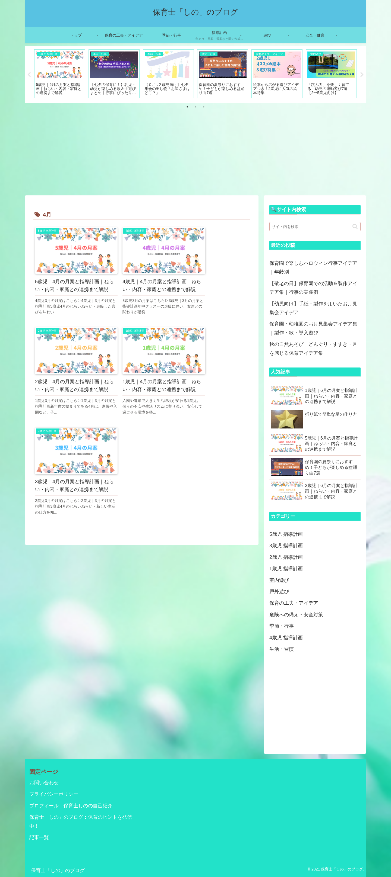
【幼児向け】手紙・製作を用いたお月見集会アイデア (313, 308)
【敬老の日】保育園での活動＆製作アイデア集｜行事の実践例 (313, 288)
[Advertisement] (195, 149)
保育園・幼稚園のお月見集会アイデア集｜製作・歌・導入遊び (313, 328)
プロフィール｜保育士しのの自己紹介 (70, 805)
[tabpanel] (59, 73)
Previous (29, 75)
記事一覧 (39, 837)
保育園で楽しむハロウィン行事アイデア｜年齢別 (313, 267)
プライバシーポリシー (53, 794)
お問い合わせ (44, 782)
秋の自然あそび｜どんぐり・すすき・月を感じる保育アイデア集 (313, 348)
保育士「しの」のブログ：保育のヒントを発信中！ (80, 821)
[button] (355, 226)
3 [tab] (203, 106)
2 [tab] (195, 106)
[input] (315, 226)
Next (362, 75)
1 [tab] (187, 106)
